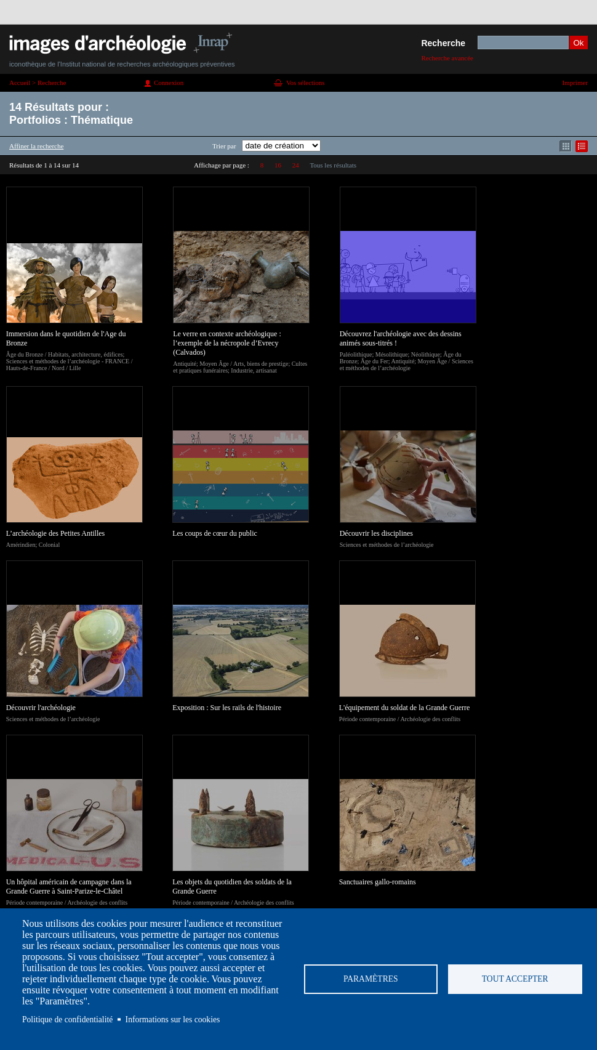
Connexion (168, 82)
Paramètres (370, 978)
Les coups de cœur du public (214, 533)
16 (277, 165)
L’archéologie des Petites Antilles (55, 533)
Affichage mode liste (581, 146)
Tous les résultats (333, 165)
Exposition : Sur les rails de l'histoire (226, 707)
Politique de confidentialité (67, 1019)
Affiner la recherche (36, 146)
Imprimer (575, 82)
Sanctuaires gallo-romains (377, 882)
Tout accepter (515, 978)
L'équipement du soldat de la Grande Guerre (404, 707)
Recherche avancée (447, 58)
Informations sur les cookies (173, 1019)
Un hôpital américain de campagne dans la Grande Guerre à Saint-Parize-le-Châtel (69, 886)
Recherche (443, 43)
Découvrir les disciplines (376, 533)
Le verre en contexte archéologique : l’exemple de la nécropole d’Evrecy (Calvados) (227, 343)
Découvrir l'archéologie (41, 707)
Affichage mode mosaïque (565, 146)
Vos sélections (305, 82)
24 (295, 165)
